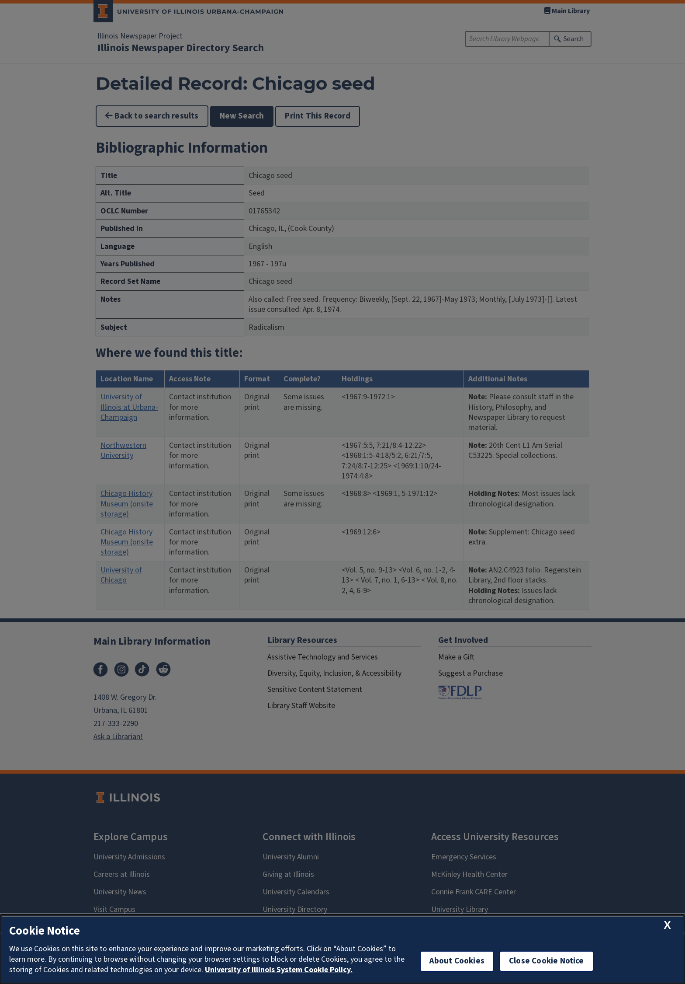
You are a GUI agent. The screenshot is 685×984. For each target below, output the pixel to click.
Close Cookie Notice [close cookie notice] (546, 961)
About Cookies (456, 961)
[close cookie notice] (667, 925)
